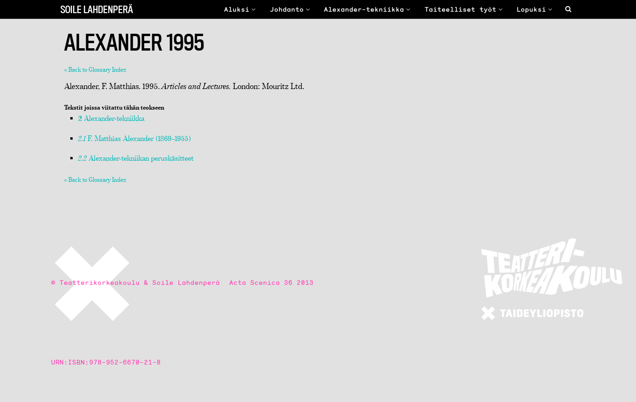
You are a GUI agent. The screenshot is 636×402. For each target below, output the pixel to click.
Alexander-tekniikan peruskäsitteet (136, 158)
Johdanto (291, 9)
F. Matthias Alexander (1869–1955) (134, 138)
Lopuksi (535, 9)
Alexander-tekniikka (368, 9)
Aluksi (241, 9)
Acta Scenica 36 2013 (271, 282)
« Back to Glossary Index (95, 69)
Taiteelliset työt (465, 9)
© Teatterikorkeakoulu (95, 282)
